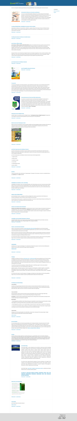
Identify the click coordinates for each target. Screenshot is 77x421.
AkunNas (13, 171)
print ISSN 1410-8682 (31, 368)
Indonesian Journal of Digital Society (17, 113)
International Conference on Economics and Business (30, 12)
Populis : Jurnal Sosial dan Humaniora (17, 226)
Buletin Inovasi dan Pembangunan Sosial (18, 122)
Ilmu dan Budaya (14, 321)
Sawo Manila (13, 401)
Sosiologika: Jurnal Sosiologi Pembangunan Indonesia (20, 218)
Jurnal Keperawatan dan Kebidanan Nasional (19, 61)
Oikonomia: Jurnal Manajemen (16, 381)
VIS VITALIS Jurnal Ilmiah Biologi (16, 282)
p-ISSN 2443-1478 (26, 258)
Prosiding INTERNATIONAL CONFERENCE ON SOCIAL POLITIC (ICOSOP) (23, 26)
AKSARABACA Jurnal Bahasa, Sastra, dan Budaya (19, 182)
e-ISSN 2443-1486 (33, 258)
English (55, 12)
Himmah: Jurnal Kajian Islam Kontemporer (18, 206)
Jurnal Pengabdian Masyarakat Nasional (28, 68)
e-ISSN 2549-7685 (33, 228)
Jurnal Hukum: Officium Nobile (16, 43)
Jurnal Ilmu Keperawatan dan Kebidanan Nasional (20, 149)
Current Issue (28, 21)
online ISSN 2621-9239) (39, 368)
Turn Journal (13, 83)
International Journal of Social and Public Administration (31, 97)
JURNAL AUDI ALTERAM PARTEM (16, 194)
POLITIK (12, 334)
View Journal (23, 21)
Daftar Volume (13, 404)
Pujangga (13, 256)
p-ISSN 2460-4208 (27, 228)
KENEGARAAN (13, 244)
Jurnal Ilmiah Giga (24, 345)
